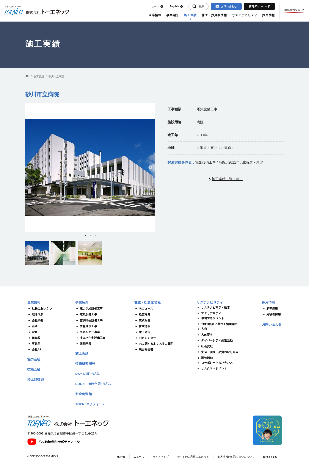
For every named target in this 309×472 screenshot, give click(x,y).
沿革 (32, 326)
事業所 (34, 343)
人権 (202, 329)
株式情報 (142, 326)
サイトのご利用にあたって (193, 456)
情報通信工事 (86, 326)
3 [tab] (96, 235)
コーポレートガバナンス (215, 362)
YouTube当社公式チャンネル (53, 441)
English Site (270, 456)
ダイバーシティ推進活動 (215, 340)
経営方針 (142, 314)
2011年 (234, 162)
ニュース (156, 6)
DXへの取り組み (87, 373)
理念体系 (35, 314)
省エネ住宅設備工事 (90, 338)
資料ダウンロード (259, 6)
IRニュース (143, 308)
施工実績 (190, 15)
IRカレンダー (145, 338)
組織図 (34, 338)
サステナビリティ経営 (213, 307)
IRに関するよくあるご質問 (153, 343)
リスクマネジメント (212, 368)
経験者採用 (271, 314)
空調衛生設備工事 (89, 320)
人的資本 (205, 334)
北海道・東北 (252, 162)
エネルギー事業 (87, 332)
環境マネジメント (210, 318)
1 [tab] (85, 235)
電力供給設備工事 (89, 308)
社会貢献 (205, 346)
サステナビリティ (244, 15)
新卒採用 (270, 308)
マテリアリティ (209, 313)
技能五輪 (34, 369)
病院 (222, 162)
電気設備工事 (205, 162)
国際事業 (83, 343)
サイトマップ (161, 456)
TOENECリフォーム (90, 404)
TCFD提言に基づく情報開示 (217, 324)
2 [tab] (90, 235)
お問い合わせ (226, 6)
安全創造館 (83, 394)
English (176, 6)
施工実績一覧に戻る (227, 179)
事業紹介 (172, 15)
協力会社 (34, 359)
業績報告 (142, 320)
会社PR (34, 349)
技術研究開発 (85, 363)
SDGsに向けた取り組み (93, 384)
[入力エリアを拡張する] (198, 6)
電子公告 (142, 332)
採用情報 (268, 15)
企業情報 (155, 15)
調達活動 (205, 358)
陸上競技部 (35, 379)
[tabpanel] (90, 167)
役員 (32, 332)
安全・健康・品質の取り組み (217, 352)
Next (150, 167)
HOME (121, 456)
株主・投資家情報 (214, 15)
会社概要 (35, 320)
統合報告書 (143, 349)
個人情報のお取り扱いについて (236, 456)
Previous (29, 167)
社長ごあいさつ (39, 308)
